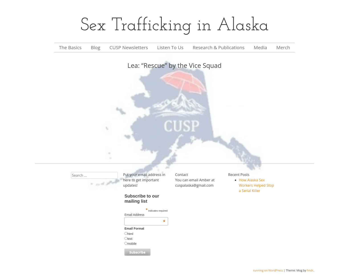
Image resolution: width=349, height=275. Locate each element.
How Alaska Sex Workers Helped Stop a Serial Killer (256, 185)
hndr (310, 270)
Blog (95, 47)
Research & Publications (219, 47)
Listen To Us (170, 47)
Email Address (144, 214)
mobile (131, 243)
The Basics (70, 47)
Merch (283, 47)
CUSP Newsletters (129, 47)
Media (260, 47)
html (130, 234)
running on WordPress (268, 270)
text (129, 239)
